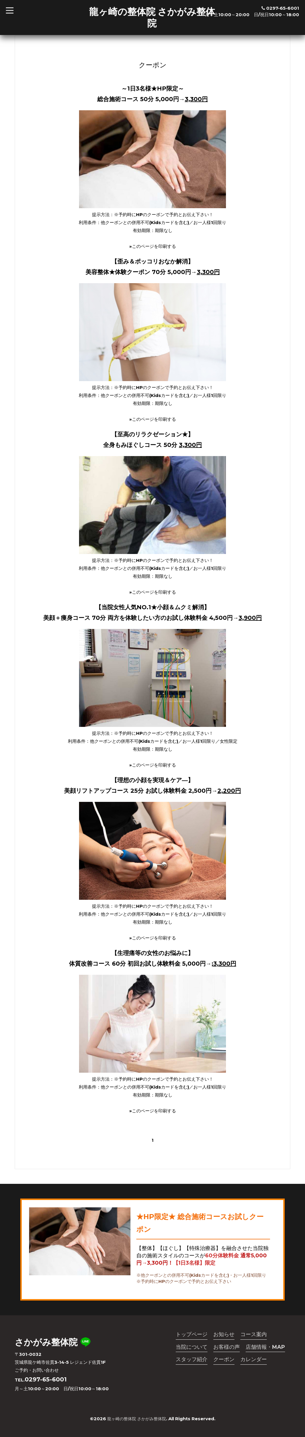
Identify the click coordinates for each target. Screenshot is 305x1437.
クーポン (223, 1360)
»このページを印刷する (152, 246)
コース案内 (253, 1334)
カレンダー (253, 1360)
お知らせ (223, 1334)
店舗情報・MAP (265, 1347)
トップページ (191, 1334)
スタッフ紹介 (191, 1360)
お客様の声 (226, 1347)
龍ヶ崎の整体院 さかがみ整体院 (152, 17)
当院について (191, 1347)
